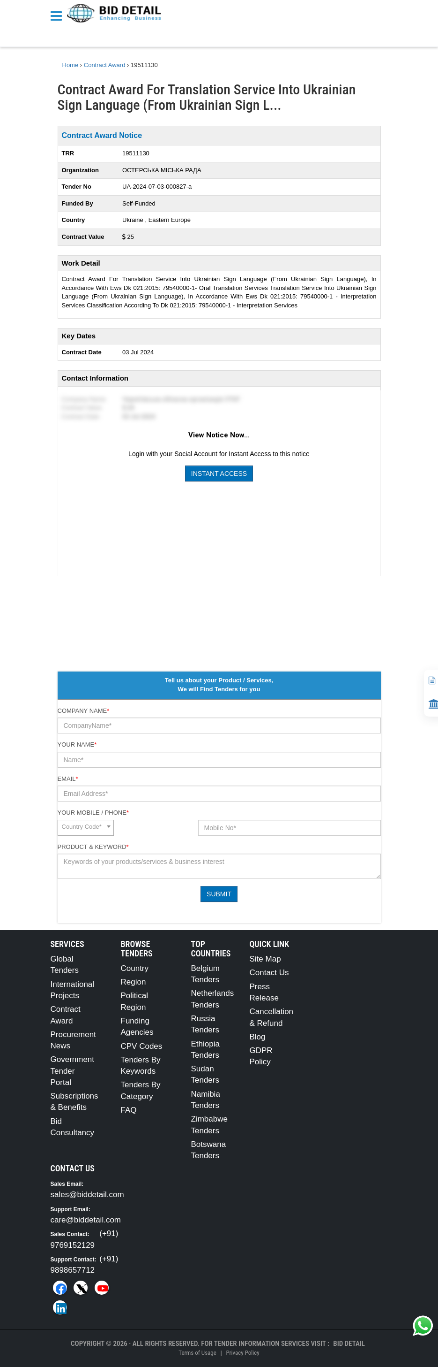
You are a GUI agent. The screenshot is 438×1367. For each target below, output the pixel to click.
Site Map (265, 959)
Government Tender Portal (73, 1071)
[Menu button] (59, 15)
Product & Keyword (93, 846)
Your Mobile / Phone (93, 812)
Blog (258, 1036)
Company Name (84, 710)
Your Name (77, 744)
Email (68, 778)
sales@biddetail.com (87, 1194)
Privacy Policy (242, 1352)
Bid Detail (349, 1343)
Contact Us (269, 972)
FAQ (129, 1110)
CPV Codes (142, 1046)
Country (135, 968)
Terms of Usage (197, 1352)
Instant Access (219, 473)
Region (133, 982)
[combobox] (86, 828)
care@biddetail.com (86, 1219)
